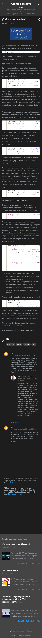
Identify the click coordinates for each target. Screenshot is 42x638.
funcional (10, 343)
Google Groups (11, 480)
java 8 (19, 343)
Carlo (13, 352)
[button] (39, 20)
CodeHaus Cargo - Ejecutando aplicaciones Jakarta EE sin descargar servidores (16, 597)
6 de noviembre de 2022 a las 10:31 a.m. (24, 354)
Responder (15, 420)
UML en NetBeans (10, 568)
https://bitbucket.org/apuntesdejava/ (21, 11)
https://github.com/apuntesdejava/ (21, 14)
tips (33, 343)
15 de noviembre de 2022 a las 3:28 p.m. (24, 427)
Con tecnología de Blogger (21, 629)
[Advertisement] (21, 513)
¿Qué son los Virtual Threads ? (16, 542)
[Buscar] (39, 4)
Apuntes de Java (21, 3)
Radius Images (27, 633)
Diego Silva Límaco (24, 375)
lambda (27, 343)
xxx (12, 425)
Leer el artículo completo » (26, 562)
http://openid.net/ (15, 492)
